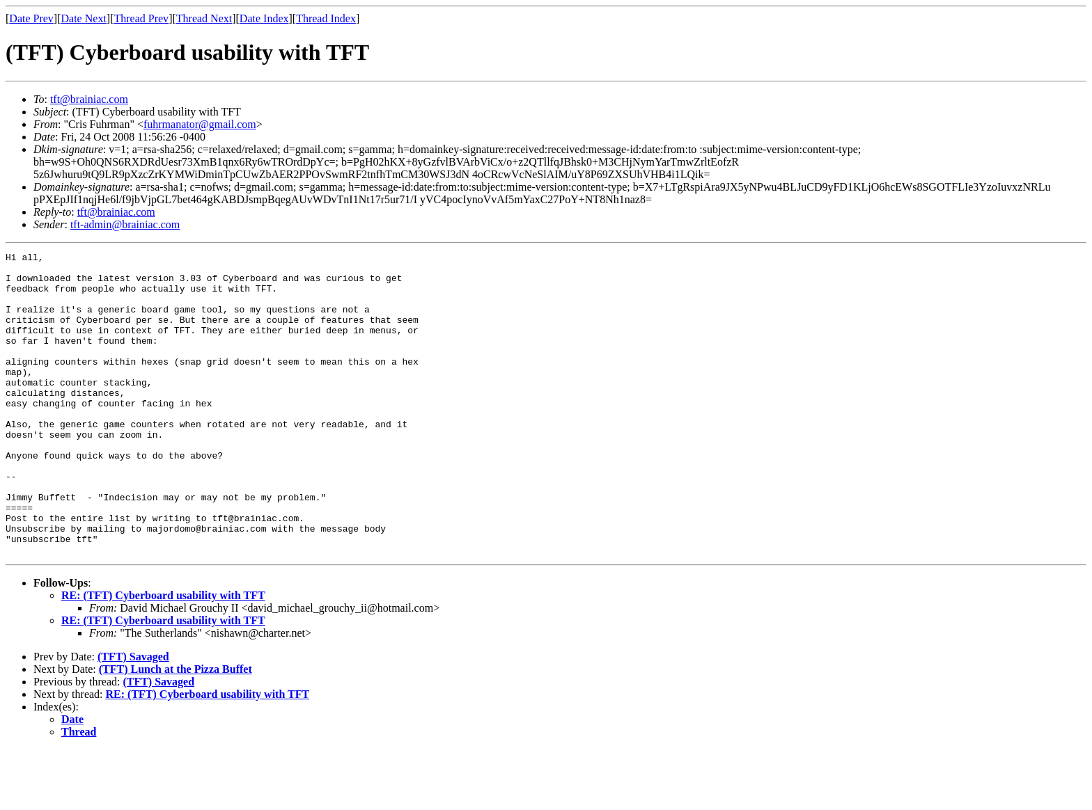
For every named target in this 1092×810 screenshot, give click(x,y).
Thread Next (204, 18)
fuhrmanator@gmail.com (199, 124)
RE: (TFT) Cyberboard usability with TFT (163, 656)
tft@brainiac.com (89, 99)
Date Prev (31, 18)
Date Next (84, 18)
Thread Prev (141, 18)
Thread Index (326, 18)
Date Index (264, 18)
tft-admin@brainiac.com (125, 224)
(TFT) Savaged (133, 717)
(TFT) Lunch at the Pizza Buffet (175, 730)
